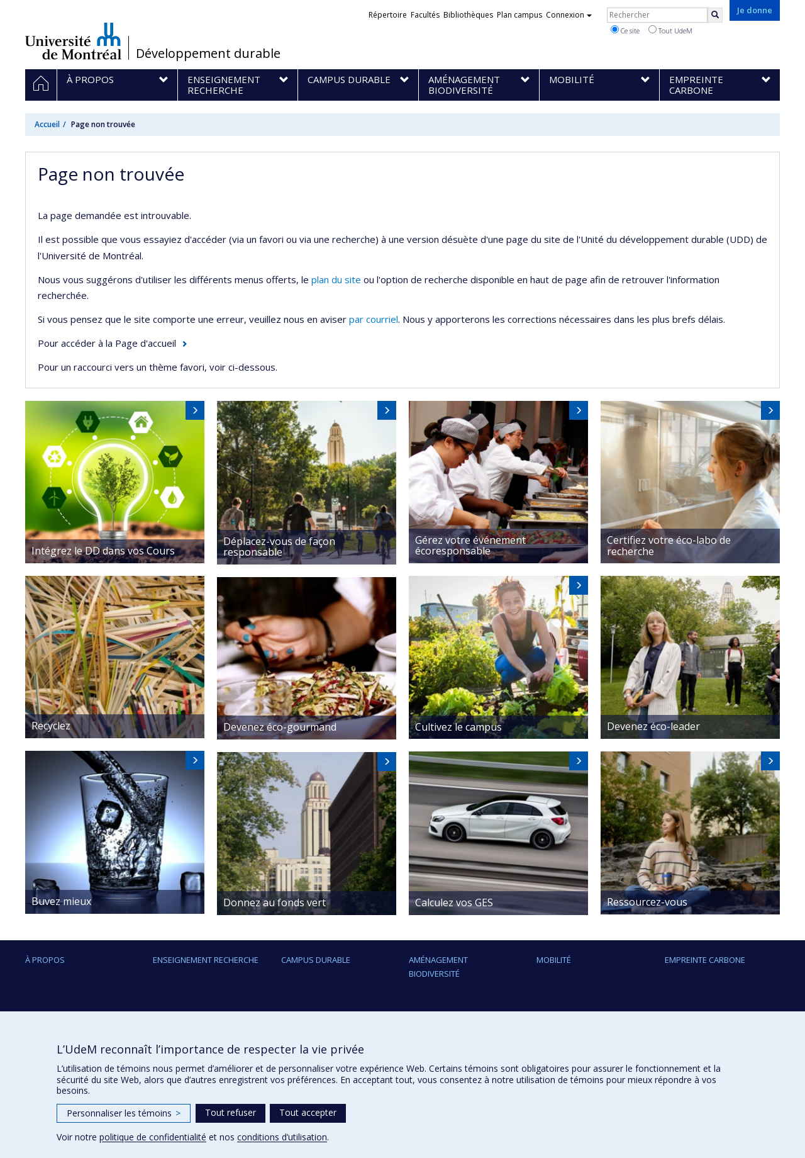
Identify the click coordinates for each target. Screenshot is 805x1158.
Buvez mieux (61, 901)
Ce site (625, 30)
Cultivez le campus (458, 727)
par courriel (373, 319)
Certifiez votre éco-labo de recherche (669, 545)
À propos (45, 959)
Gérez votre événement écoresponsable (470, 545)
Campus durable (315, 959)
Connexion (569, 14)
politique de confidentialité (152, 1137)
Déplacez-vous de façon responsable (279, 546)
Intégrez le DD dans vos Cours (103, 551)
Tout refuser (230, 1112)
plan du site (336, 279)
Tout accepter (307, 1112)
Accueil (47, 124)
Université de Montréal (73, 41)
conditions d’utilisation (282, 1137)
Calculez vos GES (454, 902)
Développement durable (208, 53)
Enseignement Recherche (205, 959)
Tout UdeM (670, 30)
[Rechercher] (715, 15)
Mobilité (553, 959)
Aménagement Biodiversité (438, 966)
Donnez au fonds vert (274, 902)
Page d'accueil (145, 343)
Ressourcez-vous (647, 902)
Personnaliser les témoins (123, 1113)
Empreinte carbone (705, 959)
